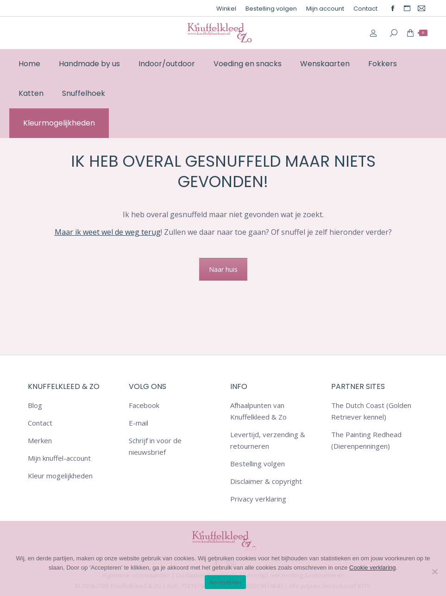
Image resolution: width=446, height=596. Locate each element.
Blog (35, 405)
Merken (40, 440)
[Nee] (434, 571)
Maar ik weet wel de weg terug (108, 232)
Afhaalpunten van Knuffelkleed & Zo (258, 411)
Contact (40, 422)
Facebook (144, 405)
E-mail (138, 422)
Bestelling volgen (257, 463)
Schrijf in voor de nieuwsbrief (155, 446)
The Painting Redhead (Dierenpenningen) (366, 440)
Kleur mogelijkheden (60, 475)
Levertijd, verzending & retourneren (267, 440)
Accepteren (225, 582)
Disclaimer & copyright (266, 481)
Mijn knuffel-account (59, 458)
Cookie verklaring (372, 567)
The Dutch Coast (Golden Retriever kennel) (371, 411)
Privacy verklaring (258, 498)
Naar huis (223, 269)
